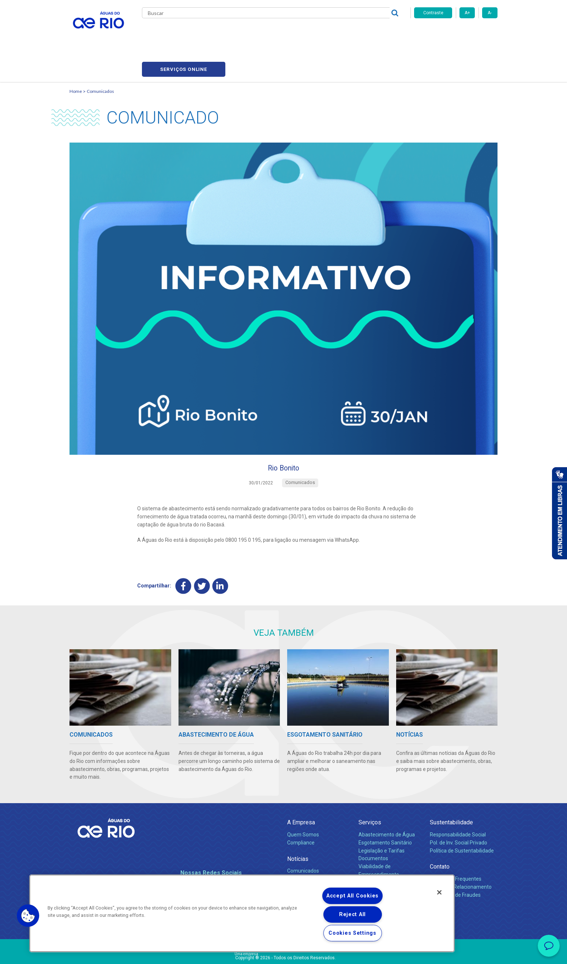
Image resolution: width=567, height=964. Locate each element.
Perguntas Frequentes (455, 848)
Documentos (373, 828)
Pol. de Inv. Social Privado (458, 812)
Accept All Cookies (352, 896)
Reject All (352, 914)
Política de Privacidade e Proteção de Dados (283, 953)
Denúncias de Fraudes (455, 864)
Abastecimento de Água (386, 804)
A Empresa (301, 792)
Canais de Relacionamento (461, 856)
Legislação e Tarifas (381, 820)
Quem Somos (303, 804)
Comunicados (100, 57)
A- (490, 12)
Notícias (297, 828)
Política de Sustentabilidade (462, 820)
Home (76, 57)
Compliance (301, 812)
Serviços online (456, 33)
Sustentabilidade (451, 792)
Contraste (433, 12)
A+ (467, 12)
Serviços (369, 792)
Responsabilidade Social (458, 804)
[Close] (439, 892)
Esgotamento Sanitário (385, 812)
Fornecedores (326, 33)
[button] (28, 915)
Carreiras (292, 33)
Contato (440, 836)
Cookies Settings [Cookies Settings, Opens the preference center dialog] (352, 933)
